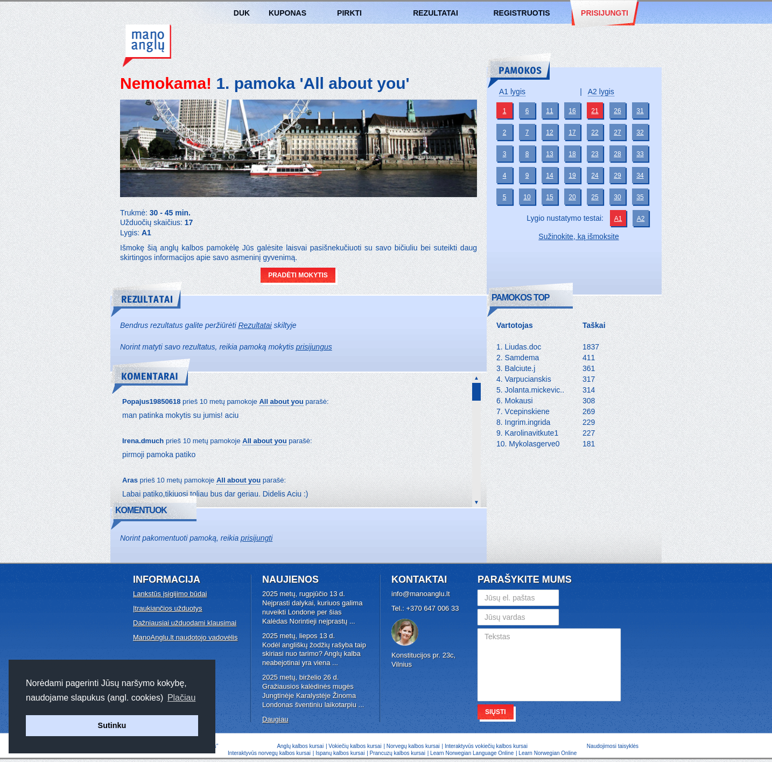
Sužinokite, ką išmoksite (578, 236)
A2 (641, 218)
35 (639, 197)
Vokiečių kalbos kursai (354, 746)
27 (617, 132)
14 (549, 175)
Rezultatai (435, 13)
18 (572, 154)
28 (617, 154)
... (352, 621)
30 (617, 197)
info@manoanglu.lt (420, 594)
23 (594, 154)
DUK (242, 13)
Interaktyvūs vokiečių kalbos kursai (486, 746)
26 (617, 111)
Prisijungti (604, 13)
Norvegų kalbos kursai (413, 746)
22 (594, 132)
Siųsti (495, 712)
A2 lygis (601, 91)
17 (572, 132)
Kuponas (287, 13)
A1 (618, 218)
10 (526, 197)
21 (594, 111)
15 (549, 197)
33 (639, 154)
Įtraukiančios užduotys (167, 608)
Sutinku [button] (112, 725)
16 (572, 111)
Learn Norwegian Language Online (472, 753)
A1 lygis (512, 91)
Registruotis (521, 13)
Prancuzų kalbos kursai (398, 753)
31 (639, 111)
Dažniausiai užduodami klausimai (184, 623)
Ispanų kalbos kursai (339, 753)
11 (549, 111)
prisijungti (256, 538)
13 (549, 154)
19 (572, 175)
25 (594, 197)
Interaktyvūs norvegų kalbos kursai (269, 753)
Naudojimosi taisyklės (612, 746)
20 (572, 197)
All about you (281, 401)
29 (617, 175)
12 (549, 132)
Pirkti (349, 13)
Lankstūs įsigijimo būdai (170, 594)
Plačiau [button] (181, 697)
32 (639, 132)
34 (639, 175)
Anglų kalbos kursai (147, 45)
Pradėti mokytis (298, 275)
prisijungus (314, 346)
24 (594, 175)
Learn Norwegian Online (547, 753)
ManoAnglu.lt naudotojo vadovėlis (185, 637)
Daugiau (275, 719)
